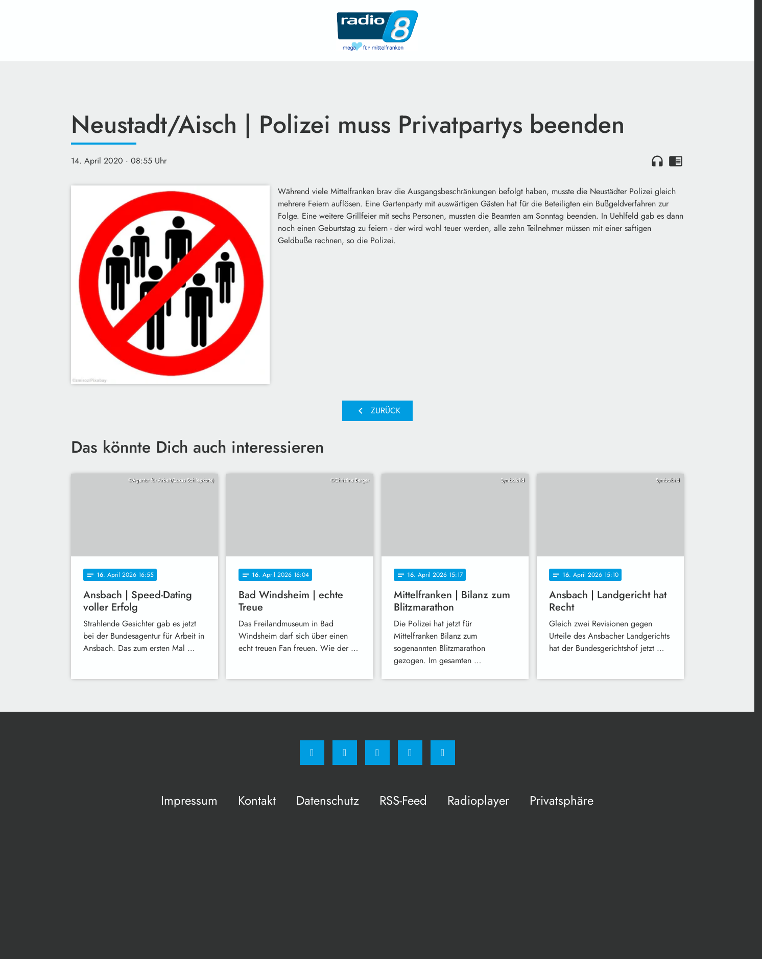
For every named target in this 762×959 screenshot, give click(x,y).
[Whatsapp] (377, 752)
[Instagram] (344, 752)
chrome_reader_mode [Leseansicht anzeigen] (676, 161)
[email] (443, 752)
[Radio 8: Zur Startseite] (377, 30)
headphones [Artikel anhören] (657, 161)
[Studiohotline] (410, 752)
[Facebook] (312, 752)
